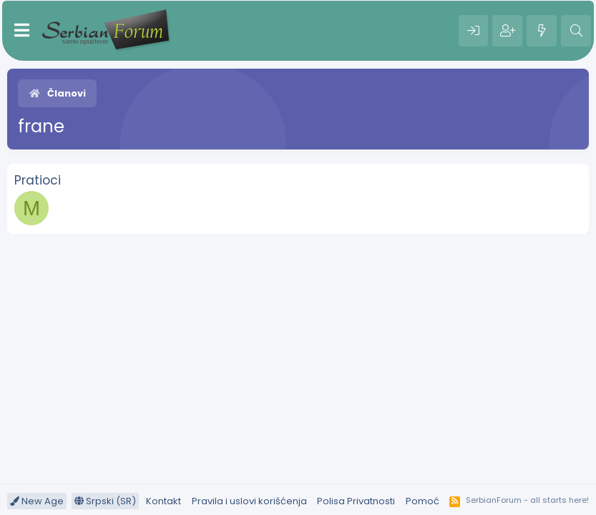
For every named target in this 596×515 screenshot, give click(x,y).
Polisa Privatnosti (356, 501)
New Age (37, 501)
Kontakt (163, 501)
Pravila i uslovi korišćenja (249, 501)
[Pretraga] (576, 30)
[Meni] (22, 31)
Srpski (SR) (105, 501)
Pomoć (422, 501)
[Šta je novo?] (542, 30)
